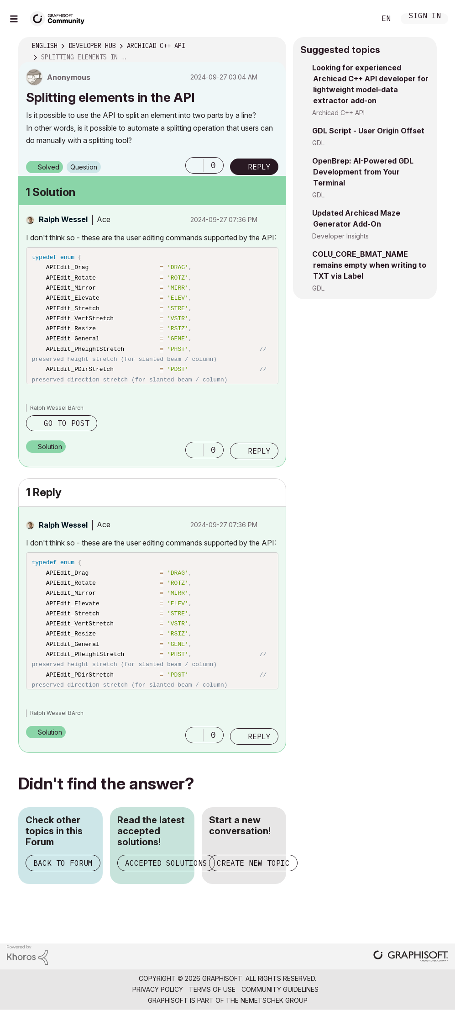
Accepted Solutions (166, 863)
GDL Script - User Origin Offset (368, 130)
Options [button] (273, 46)
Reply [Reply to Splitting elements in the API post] (259, 166)
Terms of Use (212, 989)
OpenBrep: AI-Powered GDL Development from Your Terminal (362, 171)
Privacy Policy (157, 989)
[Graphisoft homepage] (410, 956)
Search (358, 18)
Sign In (425, 16)
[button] (194, 165)
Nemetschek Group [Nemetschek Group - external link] (274, 1000)
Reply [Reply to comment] (259, 450)
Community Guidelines (280, 989)
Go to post (66, 423)
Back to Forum (63, 863)
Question (83, 167)
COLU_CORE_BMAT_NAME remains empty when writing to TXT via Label (369, 265)
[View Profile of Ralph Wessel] (63, 219)
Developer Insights (340, 236)
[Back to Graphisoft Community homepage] (60, 17)
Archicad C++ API (338, 112)
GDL (318, 143)
